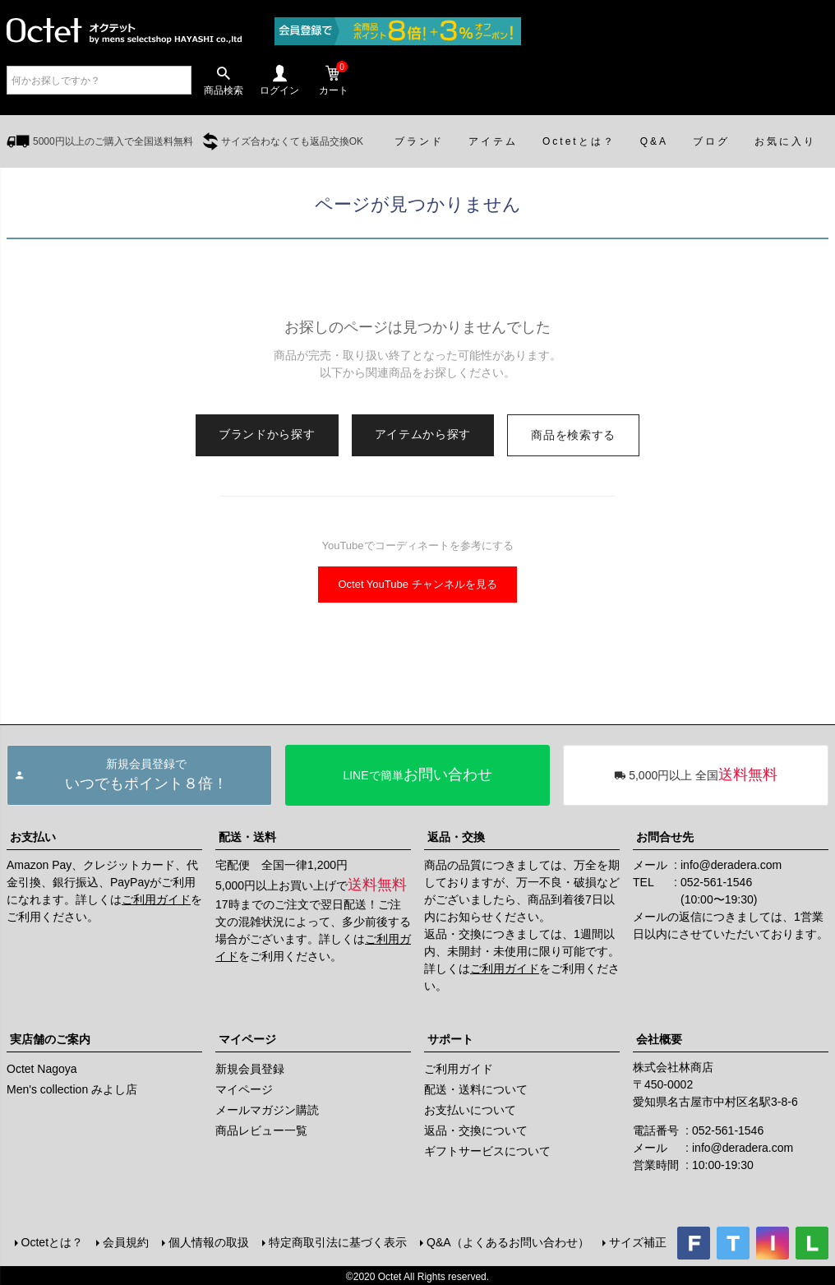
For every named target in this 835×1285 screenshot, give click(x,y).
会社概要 (659, 1039)
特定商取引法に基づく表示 (336, 1241)
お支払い (33, 837)
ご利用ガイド (156, 899)
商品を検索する (573, 434)
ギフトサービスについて (487, 1151)
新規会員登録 (249, 1068)
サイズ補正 (636, 1241)
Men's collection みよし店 (72, 1089)
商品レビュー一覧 (261, 1130)
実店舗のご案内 (50, 1039)
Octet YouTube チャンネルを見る (417, 584)
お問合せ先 (665, 837)
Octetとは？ (50, 1241)
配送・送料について (476, 1089)
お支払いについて (470, 1109)
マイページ (247, 1039)
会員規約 (124, 1241)
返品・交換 (456, 837)
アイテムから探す (423, 434)
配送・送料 (247, 837)
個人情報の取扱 (207, 1241)
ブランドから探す (267, 434)
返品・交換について (476, 1130)
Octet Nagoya (42, 1068)
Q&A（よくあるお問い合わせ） (506, 1241)
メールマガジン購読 (267, 1109)
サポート (450, 1039)
